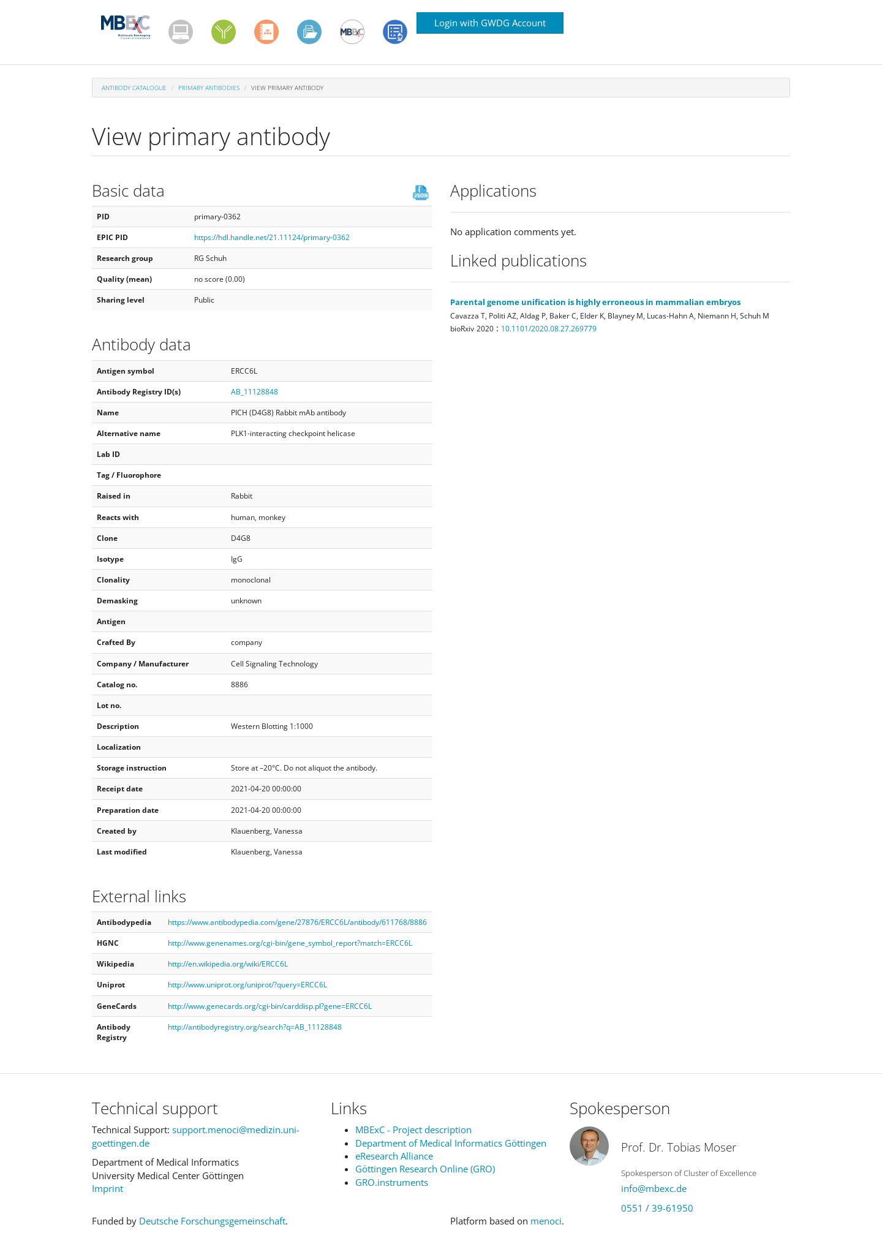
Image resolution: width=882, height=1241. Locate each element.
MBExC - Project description (413, 1129)
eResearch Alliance (394, 1156)
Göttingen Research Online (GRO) (425, 1169)
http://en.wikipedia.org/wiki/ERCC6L (228, 964)
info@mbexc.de (654, 1188)
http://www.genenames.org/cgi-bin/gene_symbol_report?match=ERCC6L (290, 943)
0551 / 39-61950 (657, 1208)
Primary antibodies (208, 87)
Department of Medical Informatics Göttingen (450, 1143)
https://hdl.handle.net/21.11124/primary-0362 (272, 237)
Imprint (107, 1188)
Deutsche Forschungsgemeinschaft (212, 1221)
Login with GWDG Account (490, 23)
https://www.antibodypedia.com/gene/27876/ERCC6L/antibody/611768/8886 (297, 922)
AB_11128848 (254, 392)
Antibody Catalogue (134, 87)
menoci (546, 1221)
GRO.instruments (391, 1182)
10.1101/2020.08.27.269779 (549, 328)
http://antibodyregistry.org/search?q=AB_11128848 (255, 1027)
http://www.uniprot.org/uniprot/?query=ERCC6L (247, 984)
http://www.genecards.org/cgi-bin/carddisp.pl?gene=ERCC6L (270, 1006)
